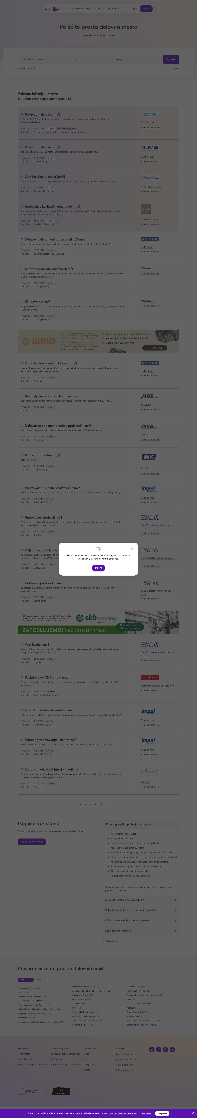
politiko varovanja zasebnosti (123, 1113)
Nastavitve (146, 1113)
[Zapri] (132, 549)
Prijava (98, 568)
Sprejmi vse (162, 1113)
